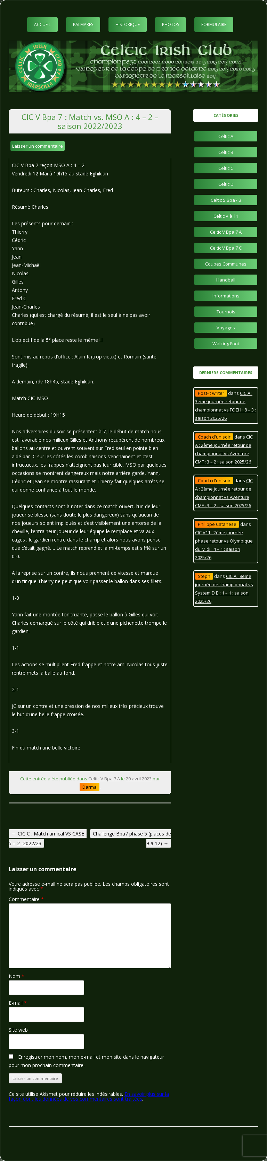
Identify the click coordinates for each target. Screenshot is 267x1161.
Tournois (226, 312)
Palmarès (83, 24)
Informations (226, 296)
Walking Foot (225, 343)
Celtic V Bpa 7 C (226, 248)
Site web (18, 1029)
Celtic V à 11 (225, 216)
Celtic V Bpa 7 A (104, 779)
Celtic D (226, 184)
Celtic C (225, 168)
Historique (127, 24)
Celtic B (225, 152)
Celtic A (225, 136)
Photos (170, 24)
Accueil (42, 24)
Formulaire (213, 24)
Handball (225, 280)
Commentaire (26, 899)
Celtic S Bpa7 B (226, 200)
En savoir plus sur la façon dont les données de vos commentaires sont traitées (89, 1096)
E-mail (18, 1002)
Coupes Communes (225, 264)
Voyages (226, 327)
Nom (16, 976)
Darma (89, 787)
